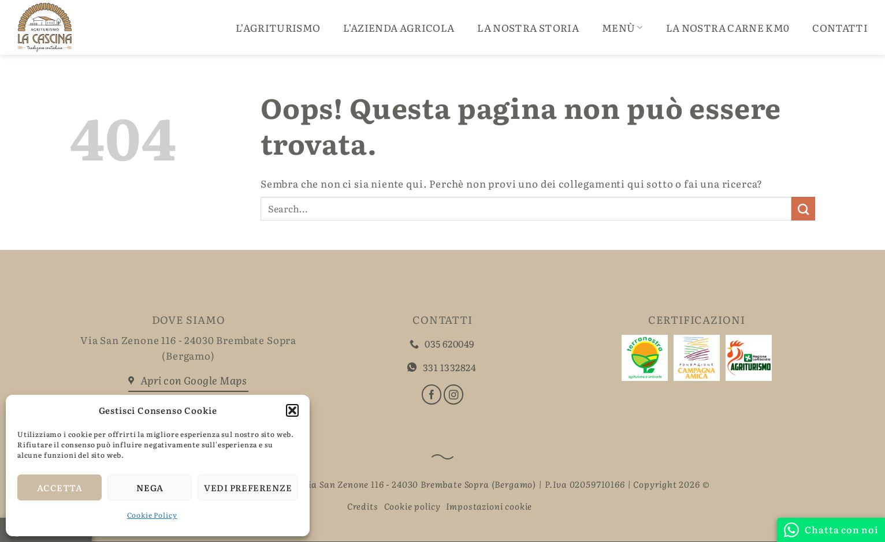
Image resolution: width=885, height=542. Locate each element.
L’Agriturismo (278, 27)
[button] (292, 410)
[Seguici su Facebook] (431, 394)
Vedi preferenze (248, 487)
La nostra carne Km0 (727, 27)
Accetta (59, 487)
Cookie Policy (152, 515)
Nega (149, 487)
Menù (622, 27)
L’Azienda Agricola (398, 27)
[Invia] (803, 208)
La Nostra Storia (527, 27)
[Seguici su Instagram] (453, 394)
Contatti (840, 27)
